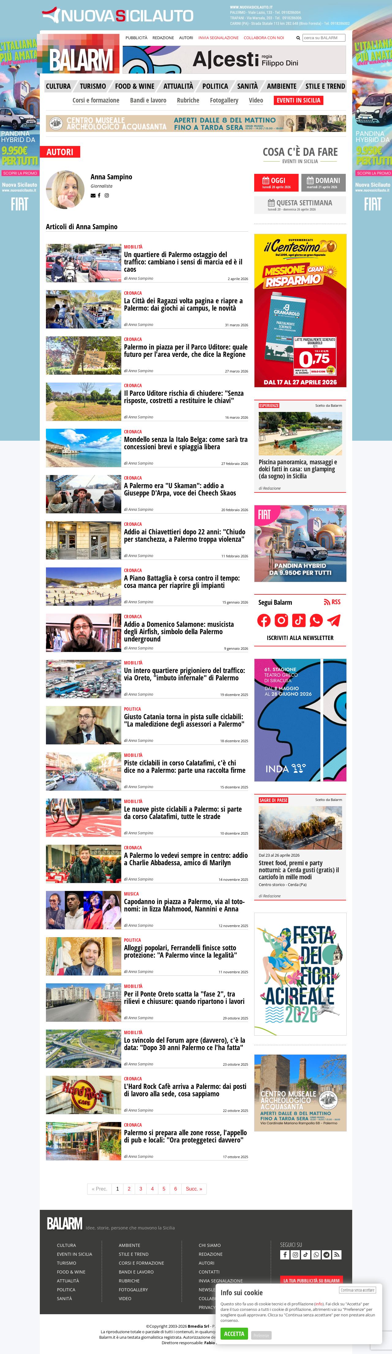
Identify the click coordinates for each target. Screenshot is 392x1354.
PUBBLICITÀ (136, 37)
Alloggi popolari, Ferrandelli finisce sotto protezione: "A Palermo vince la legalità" (180, 951)
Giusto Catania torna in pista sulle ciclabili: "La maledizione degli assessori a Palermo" (184, 720)
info (318, 1304)
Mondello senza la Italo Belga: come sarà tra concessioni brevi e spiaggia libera (186, 443)
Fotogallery (224, 100)
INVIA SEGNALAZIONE (218, 37)
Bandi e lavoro (148, 100)
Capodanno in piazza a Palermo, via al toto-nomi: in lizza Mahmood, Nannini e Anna (184, 905)
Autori (206, 1263)
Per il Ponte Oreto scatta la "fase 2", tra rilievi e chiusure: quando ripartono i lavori (184, 997)
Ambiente (129, 1245)
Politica (66, 1289)
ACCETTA (234, 1334)
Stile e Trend (134, 1254)
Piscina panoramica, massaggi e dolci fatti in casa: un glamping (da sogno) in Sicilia (298, 469)
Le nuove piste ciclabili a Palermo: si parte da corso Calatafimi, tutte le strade (183, 812)
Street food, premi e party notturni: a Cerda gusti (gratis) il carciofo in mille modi (299, 869)
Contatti (209, 1272)
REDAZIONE (163, 37)
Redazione (272, 488)
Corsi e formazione (96, 100)
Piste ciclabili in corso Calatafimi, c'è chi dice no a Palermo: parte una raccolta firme (185, 766)
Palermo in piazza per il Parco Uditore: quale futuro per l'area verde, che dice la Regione (186, 350)
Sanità (64, 1298)
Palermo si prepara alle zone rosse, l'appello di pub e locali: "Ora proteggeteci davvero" (185, 1136)
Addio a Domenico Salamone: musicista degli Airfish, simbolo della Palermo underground (179, 631)
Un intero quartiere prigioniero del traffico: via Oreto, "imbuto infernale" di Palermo (184, 674)
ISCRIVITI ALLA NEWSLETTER (300, 638)
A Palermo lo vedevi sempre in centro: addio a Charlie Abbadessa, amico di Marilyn (186, 859)
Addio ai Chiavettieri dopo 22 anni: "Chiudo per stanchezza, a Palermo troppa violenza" (184, 535)
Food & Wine (71, 1272)
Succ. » (194, 1188)
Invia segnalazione (221, 1281)
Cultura (66, 1245)
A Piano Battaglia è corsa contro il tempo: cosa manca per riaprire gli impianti (182, 581)
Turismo (66, 1263)
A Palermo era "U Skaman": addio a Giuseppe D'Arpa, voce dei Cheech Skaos (180, 489)
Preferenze (261, 1335)
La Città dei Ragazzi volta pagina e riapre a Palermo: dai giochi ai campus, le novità (183, 304)
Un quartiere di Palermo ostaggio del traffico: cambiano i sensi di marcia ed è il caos (183, 262)
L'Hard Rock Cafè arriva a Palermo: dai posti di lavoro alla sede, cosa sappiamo (185, 1090)
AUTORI (186, 37)
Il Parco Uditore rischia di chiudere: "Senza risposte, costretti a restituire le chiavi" (184, 396)
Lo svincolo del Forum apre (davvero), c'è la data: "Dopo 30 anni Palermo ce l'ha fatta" (184, 1043)
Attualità (68, 1281)
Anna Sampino (140, 278)
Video (256, 100)
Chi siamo (210, 1245)
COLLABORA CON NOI (264, 37)
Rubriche (188, 100)
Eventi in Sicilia (74, 1254)
